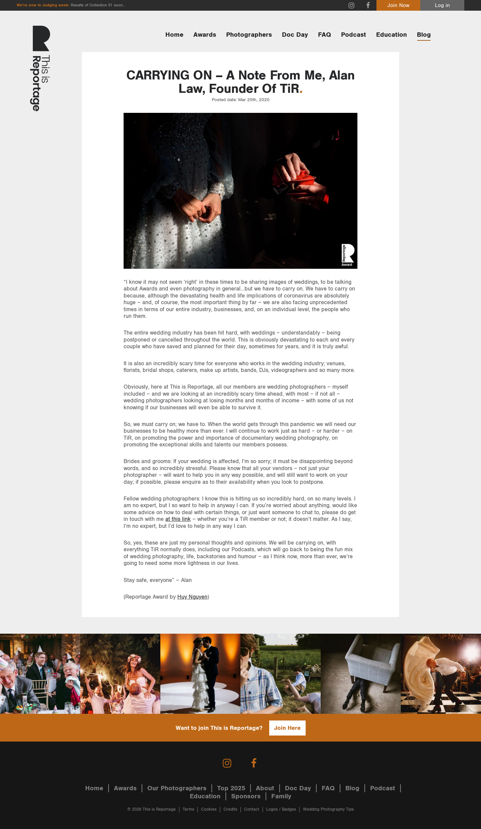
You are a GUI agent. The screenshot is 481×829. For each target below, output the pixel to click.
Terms (188, 809)
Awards (204, 35)
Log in (442, 5)
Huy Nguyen (192, 597)
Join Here (287, 728)
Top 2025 (231, 788)
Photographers (249, 35)
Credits (230, 809)
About (265, 788)
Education (391, 35)
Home (174, 35)
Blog (424, 35)
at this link (178, 519)
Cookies (208, 809)
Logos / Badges (281, 809)
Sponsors (246, 796)
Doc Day (295, 35)
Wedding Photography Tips (328, 809)
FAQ (324, 35)
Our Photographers (176, 788)
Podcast (353, 35)
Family (281, 796)
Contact (251, 809)
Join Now (398, 5)
